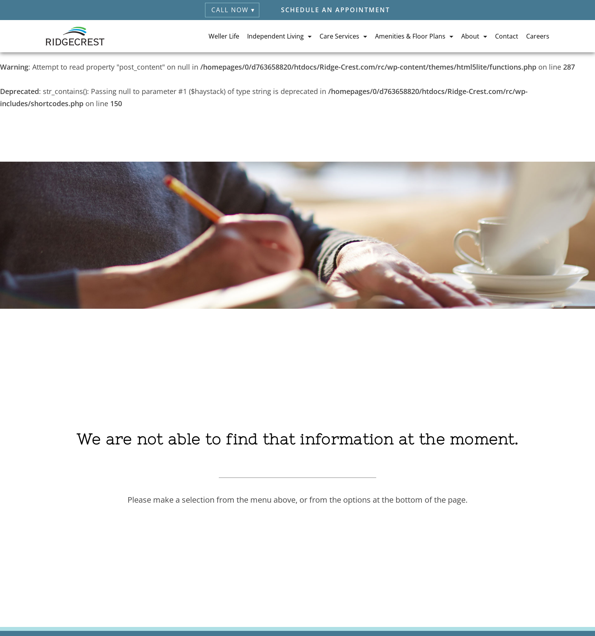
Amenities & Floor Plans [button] (410, 36)
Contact (506, 36)
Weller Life (224, 36)
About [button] (470, 36)
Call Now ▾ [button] (233, 10)
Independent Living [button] (275, 36)
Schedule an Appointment (335, 10)
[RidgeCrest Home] (75, 36)
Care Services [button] (339, 36)
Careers (537, 36)
